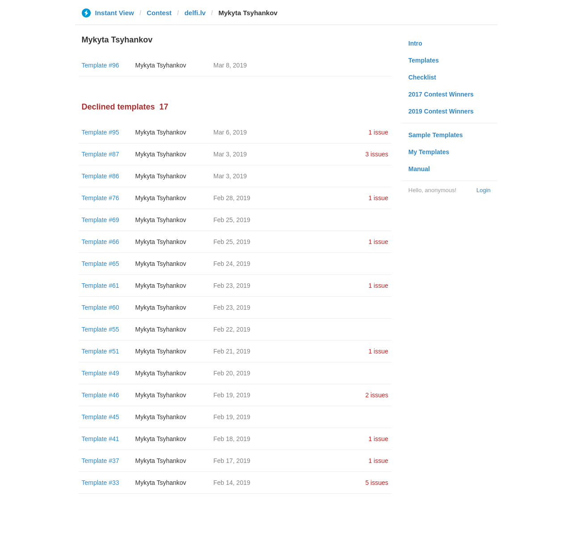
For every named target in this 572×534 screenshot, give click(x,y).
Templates (423, 60)
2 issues (376, 395)
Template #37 (100, 460)
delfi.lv (195, 13)
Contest (159, 13)
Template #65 (100, 263)
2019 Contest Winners (441, 111)
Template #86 (100, 176)
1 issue (378, 132)
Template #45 (100, 416)
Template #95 (100, 132)
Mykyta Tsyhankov (160, 65)
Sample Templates (435, 135)
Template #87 (100, 154)
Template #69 (100, 219)
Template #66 (100, 241)
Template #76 (100, 198)
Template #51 (100, 351)
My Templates (429, 152)
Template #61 (100, 285)
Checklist (422, 77)
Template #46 (100, 395)
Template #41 (100, 438)
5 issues (376, 482)
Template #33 (100, 482)
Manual (419, 168)
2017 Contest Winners (441, 94)
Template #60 (100, 307)
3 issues (376, 154)
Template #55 (100, 329)
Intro (415, 43)
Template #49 (100, 373)
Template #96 (100, 65)
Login (483, 190)
